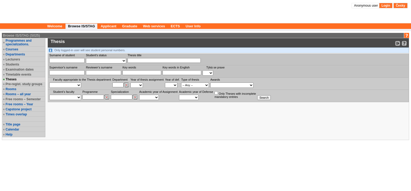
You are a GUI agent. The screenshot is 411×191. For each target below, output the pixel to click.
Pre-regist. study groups (24, 84)
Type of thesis (190, 79)
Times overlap (16, 114)
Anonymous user (366, 5)
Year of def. (172, 79)
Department (120, 79)
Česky (400, 5)
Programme (90, 91)
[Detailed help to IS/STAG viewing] (404, 43)
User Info (193, 26)
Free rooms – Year (19, 104)
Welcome (54, 26)
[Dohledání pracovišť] (126, 85)
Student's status (96, 55)
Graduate (129, 26)
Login (386, 5)
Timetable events (18, 74)
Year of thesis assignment (147, 79)
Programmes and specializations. (19, 42)
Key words (129, 67)
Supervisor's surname (63, 67)
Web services (154, 26)
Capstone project (19, 109)
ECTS (175, 26)
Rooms (11, 89)
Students (12, 64)
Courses (12, 49)
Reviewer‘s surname (99, 67)
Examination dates (20, 69)
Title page (13, 124)
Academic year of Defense (196, 91)
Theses (11, 79)
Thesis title (135, 55)
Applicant (108, 26)
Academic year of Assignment (158, 91)
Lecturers (13, 59)
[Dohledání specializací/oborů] (135, 97)
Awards (215, 79)
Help (9, 134)
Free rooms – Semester (23, 99)
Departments (15, 54)
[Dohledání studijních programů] (107, 97)
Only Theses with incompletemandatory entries (235, 94)
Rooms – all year (18, 94)
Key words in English (176, 67)
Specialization (120, 91)
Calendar (12, 129)
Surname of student (62, 55)
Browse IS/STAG (81, 26)
